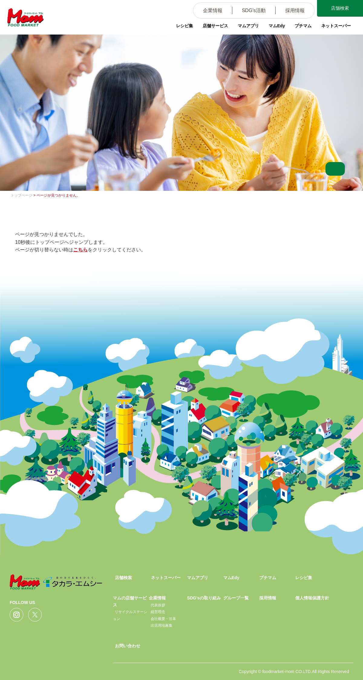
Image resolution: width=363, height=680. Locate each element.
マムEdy (277, 25)
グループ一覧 (236, 597)
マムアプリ (248, 25)
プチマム (303, 25)
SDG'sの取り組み (204, 597)
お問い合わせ (127, 645)
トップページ (21, 195)
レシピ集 (184, 25)
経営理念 (158, 612)
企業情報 (210, 10)
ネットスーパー (336, 25)
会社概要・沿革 (163, 619)
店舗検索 (338, 8)
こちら (80, 249)
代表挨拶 (158, 605)
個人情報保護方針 (312, 597)
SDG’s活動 (251, 10)
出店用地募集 (161, 625)
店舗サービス (215, 25)
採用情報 (292, 10)
